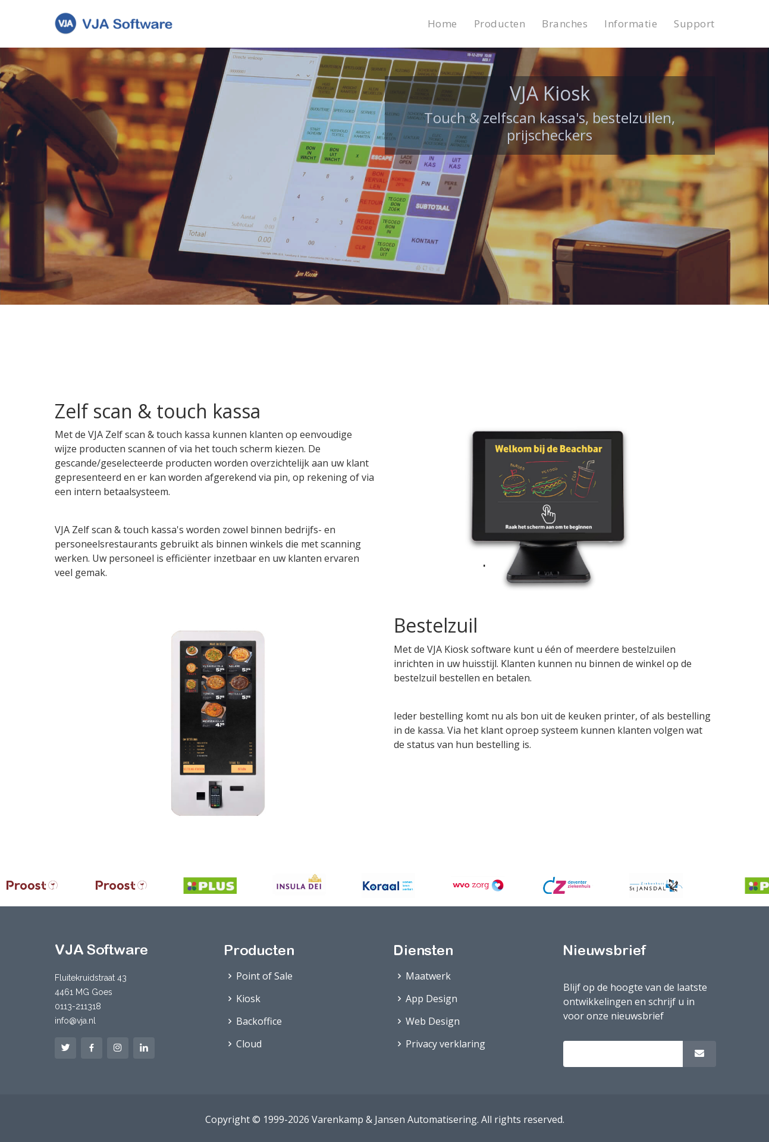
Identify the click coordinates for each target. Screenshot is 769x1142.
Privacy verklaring (445, 1044)
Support (694, 23)
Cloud (249, 1044)
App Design (431, 998)
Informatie (630, 23)
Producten (500, 23)
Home (442, 23)
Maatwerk (428, 976)
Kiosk (248, 998)
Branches (565, 23)
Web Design (433, 1021)
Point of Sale (264, 976)
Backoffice (259, 1021)
